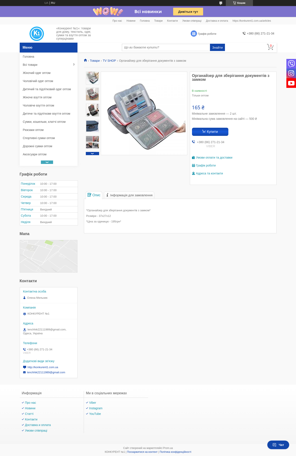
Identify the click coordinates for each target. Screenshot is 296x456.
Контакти (172, 20)
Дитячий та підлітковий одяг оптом (47, 89)
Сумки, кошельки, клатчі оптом (44, 121)
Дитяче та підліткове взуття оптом (46, 113)
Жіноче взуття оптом (37, 97)
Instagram (96, 408)
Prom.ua (168, 448)
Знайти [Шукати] (217, 47)
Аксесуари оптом (35, 154)
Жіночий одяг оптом (37, 73)
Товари (158, 20)
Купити (212, 132)
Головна (145, 20)
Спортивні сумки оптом (39, 138)
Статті (29, 414)
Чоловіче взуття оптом (38, 105)
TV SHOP (109, 60)
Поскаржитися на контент (142, 451)
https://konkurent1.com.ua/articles (252, 20)
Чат (278, 445)
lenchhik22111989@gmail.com (46, 372)
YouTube (95, 414)
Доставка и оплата (217, 20)
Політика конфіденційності (175, 451)
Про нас (117, 20)
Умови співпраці (191, 20)
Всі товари (30, 64)
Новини (130, 20)
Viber (92, 402)
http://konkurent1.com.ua (43, 367)
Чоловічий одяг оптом (38, 81)
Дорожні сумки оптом (37, 146)
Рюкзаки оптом (33, 130)
